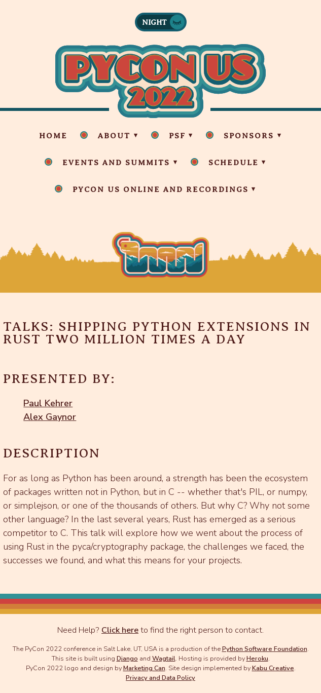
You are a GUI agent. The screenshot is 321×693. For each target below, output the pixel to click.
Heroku (257, 658)
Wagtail (163, 658)
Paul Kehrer (48, 403)
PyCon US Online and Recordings (160, 189)
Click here (119, 630)
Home (53, 136)
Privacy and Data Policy (160, 677)
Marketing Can (144, 668)
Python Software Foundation (264, 648)
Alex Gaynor (49, 417)
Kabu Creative (273, 668)
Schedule (233, 163)
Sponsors (249, 136)
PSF (177, 136)
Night (154, 22)
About (114, 136)
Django (127, 658)
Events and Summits (116, 163)
